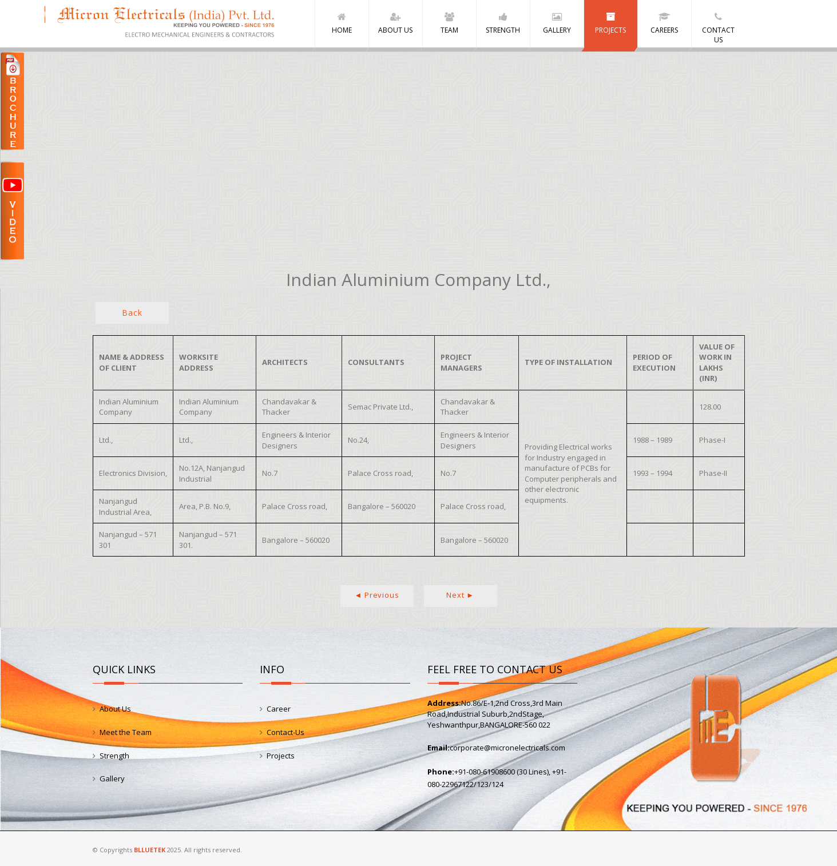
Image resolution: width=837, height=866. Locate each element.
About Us (115, 709)
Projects (281, 755)
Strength (114, 755)
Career (279, 709)
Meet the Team (126, 732)
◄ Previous (377, 595)
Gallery (112, 778)
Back (132, 312)
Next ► (460, 595)
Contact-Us (285, 732)
